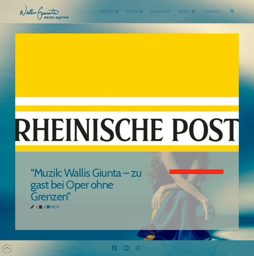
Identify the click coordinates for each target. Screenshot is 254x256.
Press (53, 207)
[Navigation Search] (232, 11)
